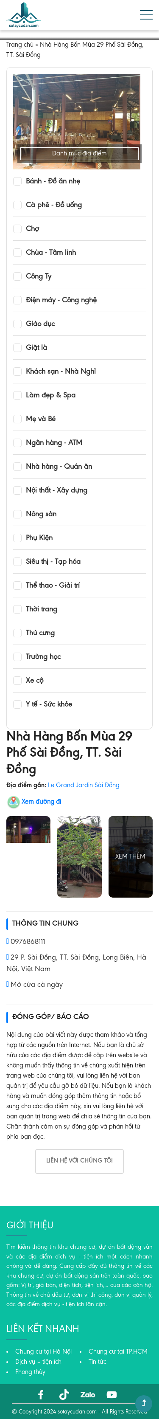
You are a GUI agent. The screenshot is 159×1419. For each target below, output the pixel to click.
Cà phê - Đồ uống (54, 205)
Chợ (32, 229)
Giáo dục (40, 324)
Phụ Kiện (39, 538)
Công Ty (38, 277)
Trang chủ (19, 45)
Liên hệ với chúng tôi (79, 1161)
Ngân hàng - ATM (54, 443)
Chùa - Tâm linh (51, 253)
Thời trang (41, 610)
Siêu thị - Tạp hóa (53, 562)
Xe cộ (34, 681)
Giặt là (36, 348)
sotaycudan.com (77, 1412)
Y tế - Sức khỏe (49, 705)
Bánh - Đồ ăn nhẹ (53, 182)
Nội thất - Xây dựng (56, 491)
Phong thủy (30, 1372)
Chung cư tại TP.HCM (118, 1352)
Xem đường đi (41, 802)
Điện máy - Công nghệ (61, 300)
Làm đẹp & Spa (50, 396)
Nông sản (41, 514)
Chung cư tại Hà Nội (43, 1352)
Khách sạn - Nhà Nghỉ (61, 372)
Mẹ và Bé (41, 419)
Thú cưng (40, 633)
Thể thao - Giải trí (53, 586)
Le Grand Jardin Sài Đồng (84, 785)
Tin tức (97, 1362)
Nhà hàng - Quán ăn (59, 467)
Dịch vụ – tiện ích (38, 1362)
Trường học (43, 657)
